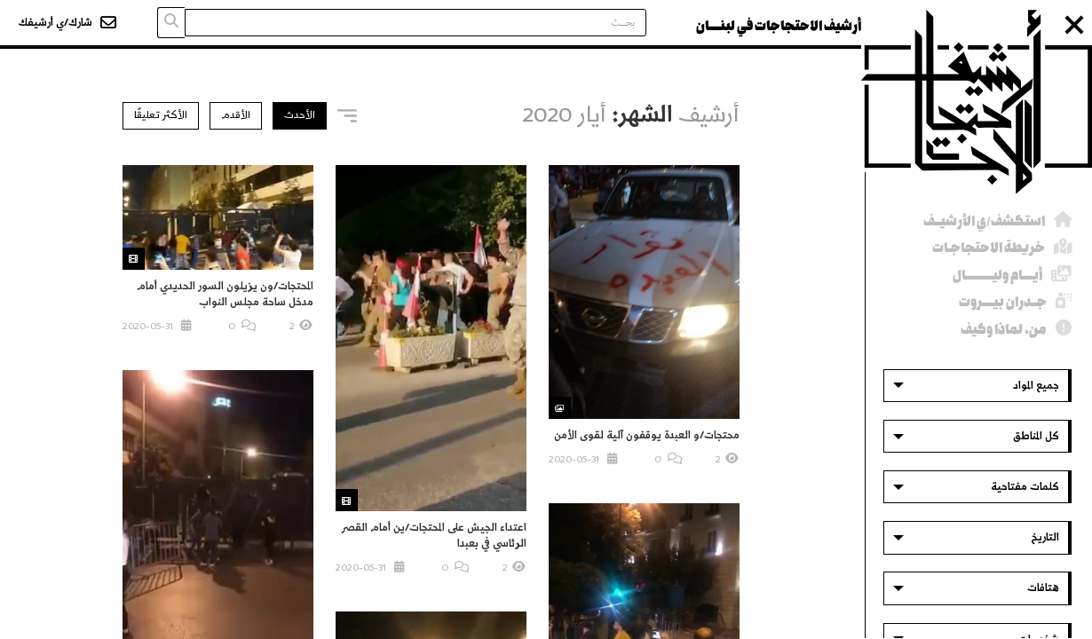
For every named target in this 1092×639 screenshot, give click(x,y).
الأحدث (299, 115)
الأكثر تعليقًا (160, 115)
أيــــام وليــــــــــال (997, 276)
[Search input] (415, 22)
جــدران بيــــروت (1003, 302)
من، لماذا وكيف (1004, 330)
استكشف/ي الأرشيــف (984, 221)
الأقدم (235, 115)
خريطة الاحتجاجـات (988, 248)
